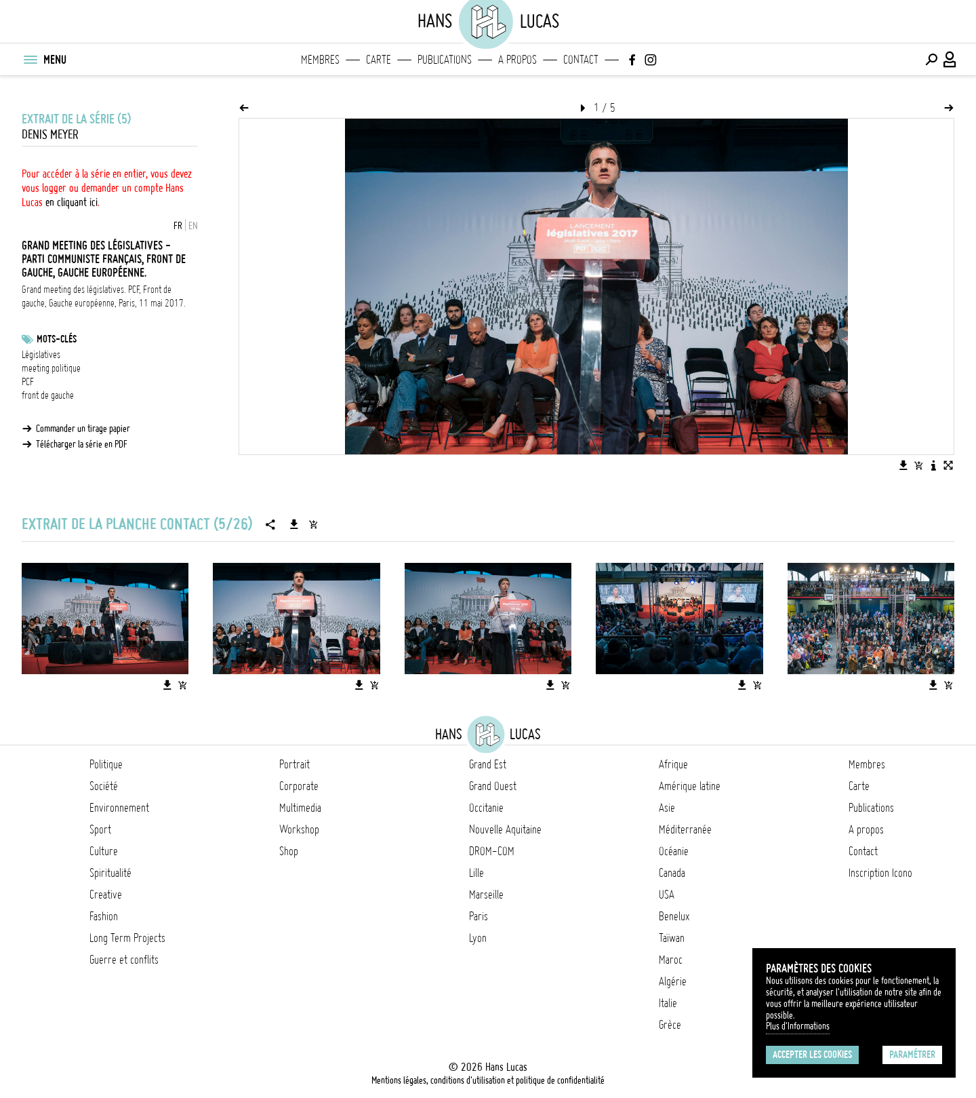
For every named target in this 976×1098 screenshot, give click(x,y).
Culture (103, 851)
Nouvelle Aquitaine (505, 829)
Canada (672, 873)
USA (666, 894)
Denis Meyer (50, 134)
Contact (580, 59)
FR (178, 226)
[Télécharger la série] (294, 524)
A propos (517, 59)
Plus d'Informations (798, 1026)
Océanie (674, 851)
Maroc (671, 959)
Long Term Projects (127, 938)
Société (103, 786)
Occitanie (486, 808)
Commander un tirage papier (83, 429)
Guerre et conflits (124, 959)
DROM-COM (491, 851)
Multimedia (300, 808)
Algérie (673, 981)
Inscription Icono (880, 873)
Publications (445, 59)
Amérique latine (689, 786)
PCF (28, 382)
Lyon (478, 938)
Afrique (673, 764)
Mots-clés (57, 339)
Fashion (103, 916)
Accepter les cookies (812, 1054)
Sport (100, 829)
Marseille (486, 894)
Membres (320, 59)
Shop (288, 851)
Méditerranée (685, 829)
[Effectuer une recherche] (931, 59)
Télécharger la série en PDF (81, 444)
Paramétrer (912, 1054)
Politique (106, 764)
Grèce (670, 1025)
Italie (668, 1003)
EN (193, 226)
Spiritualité (110, 873)
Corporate (299, 786)
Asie (667, 808)
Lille (476, 873)
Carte (378, 59)
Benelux (674, 916)
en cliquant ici (71, 202)
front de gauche (48, 395)
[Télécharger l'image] (903, 465)
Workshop (299, 829)
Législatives (41, 355)
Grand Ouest (492, 786)
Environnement (119, 808)
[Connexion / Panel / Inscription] (950, 59)
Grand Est (487, 764)
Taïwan (672, 938)
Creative (105, 894)
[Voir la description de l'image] (933, 465)
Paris (478, 916)
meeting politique (51, 368)
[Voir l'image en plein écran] (948, 465)
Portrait (294, 764)
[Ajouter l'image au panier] (918, 465)
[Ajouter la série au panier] (313, 524)
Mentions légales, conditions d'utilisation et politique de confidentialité (488, 1080)
